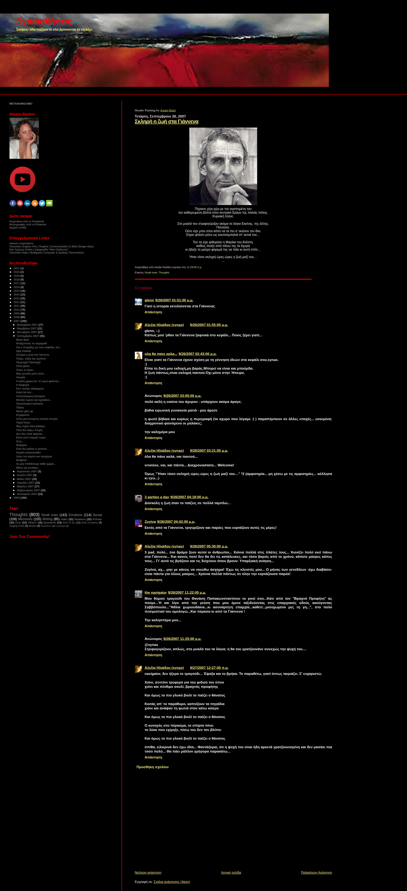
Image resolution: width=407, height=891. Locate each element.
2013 (17, 298)
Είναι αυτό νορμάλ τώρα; (31, 437)
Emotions (75, 515)
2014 (17, 294)
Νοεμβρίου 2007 (27, 328)
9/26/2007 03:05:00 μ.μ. (182, 396)
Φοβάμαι (21, 445)
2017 (17, 283)
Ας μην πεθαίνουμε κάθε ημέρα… (36, 463)
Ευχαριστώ (22, 414)
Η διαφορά (22, 384)
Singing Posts (16, 525)
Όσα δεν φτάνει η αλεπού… (33, 448)
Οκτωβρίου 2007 (27, 332)
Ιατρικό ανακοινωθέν (28, 452)
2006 (17, 497)
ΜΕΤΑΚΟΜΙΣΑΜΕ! (20, 103)
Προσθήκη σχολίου (152, 767)
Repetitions (46, 526)
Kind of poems (90, 522)
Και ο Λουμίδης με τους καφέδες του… (39, 347)
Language (60, 526)
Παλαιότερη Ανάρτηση (316, 872)
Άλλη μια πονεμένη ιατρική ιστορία (37, 418)
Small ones (151, 272)
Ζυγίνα (150, 522)
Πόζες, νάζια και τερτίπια (31, 358)
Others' (32, 522)
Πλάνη (20, 407)
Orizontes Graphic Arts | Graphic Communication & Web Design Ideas (51, 246)
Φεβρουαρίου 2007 (29, 490)
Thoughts (164, 272)
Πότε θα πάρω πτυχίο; (29, 430)
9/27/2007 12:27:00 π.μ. (209, 668)
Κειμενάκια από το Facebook (26, 221)
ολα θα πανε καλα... (161, 354)
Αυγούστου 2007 (27, 471)
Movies (33, 525)
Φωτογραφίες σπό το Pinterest (27, 224)
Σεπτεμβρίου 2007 (28, 336)
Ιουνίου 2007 (25, 475)
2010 (17, 309)
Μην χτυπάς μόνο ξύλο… (31, 373)
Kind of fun (69, 522)
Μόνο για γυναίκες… (28, 467)
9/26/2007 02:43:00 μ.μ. (198, 354)
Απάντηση (153, 312)
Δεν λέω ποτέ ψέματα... (30, 433)
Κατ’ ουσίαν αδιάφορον (30, 388)
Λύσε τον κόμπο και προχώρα (34, 456)
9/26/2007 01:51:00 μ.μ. (174, 300)
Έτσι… (20, 441)
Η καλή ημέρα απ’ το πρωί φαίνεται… (38, 381)
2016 (17, 287)
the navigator (156, 592)
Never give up (24, 411)
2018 (17, 279)
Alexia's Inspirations (21, 243)
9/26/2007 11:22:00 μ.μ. (187, 592)
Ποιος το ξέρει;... (26, 369)
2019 (17, 275)
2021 (17, 268)
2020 (17, 271)
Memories (25, 519)
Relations (80, 519)
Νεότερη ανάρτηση (148, 872)
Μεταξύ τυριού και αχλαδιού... (34, 399)
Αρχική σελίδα (231, 872)
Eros (18, 522)
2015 (17, 290)
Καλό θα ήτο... (24, 392)
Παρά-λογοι (23, 422)
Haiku (64, 519)
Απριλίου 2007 (26, 482)
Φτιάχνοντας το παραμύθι (31, 343)
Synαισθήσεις (44, 21)
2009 (17, 313)
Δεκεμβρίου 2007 (27, 324)
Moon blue (22, 339)
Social (97, 515)
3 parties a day (157, 497)
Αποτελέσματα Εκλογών (30, 396)
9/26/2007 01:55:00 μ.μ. (209, 325)
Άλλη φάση (23, 366)
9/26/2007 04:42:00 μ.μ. (176, 522)
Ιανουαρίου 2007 (27, 494)
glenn (149, 300)
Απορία (20, 377)
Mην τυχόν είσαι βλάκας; (31, 426)
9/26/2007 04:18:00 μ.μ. (189, 497)
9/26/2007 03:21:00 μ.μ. (209, 450)
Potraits (97, 519)
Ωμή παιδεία (23, 351)
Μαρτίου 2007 (26, 486)
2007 (17, 321)
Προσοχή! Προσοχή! (28, 362)
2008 (17, 317)
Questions (50, 522)
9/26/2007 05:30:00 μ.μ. (209, 546)
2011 (17, 305)
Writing (47, 519)
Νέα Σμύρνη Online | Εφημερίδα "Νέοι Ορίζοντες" (39, 249)
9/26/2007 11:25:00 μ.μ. (182, 639)
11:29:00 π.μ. (194, 267)
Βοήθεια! (21, 460)
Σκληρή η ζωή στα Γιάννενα (166, 121)
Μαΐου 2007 (24, 479)
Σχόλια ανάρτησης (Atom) (172, 882)
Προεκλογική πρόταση (29, 403)
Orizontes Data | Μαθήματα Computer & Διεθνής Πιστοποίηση (46, 252)
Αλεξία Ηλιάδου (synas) (164, 325)
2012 (17, 302)
